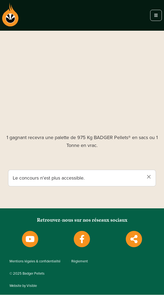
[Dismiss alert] (148, 177)
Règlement (79, 261)
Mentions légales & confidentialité (34, 261)
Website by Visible (23, 286)
